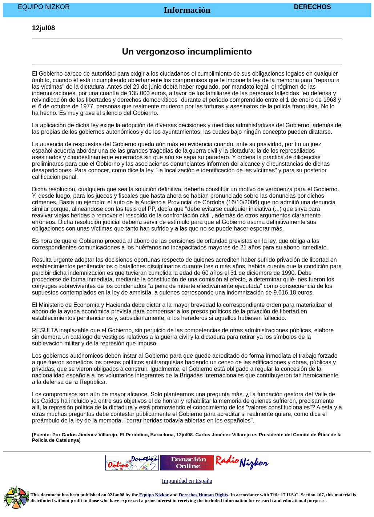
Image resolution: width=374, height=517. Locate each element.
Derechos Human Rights (203, 494)
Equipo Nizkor (154, 494)
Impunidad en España (187, 481)
